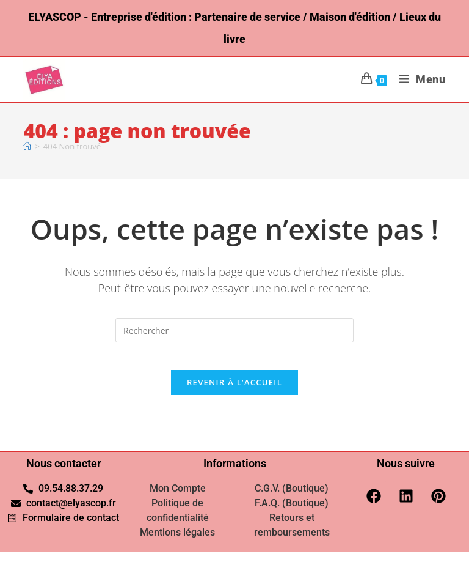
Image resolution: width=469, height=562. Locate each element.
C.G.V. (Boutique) (292, 498)
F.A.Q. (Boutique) (292, 513)
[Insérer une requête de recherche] (234, 330)
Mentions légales (177, 542)
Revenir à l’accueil (234, 391)
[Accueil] (27, 146)
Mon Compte (178, 498)
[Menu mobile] (418, 79)
